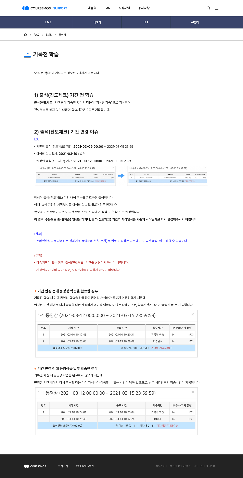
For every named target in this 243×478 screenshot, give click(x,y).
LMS (48, 22)
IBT (146, 22)
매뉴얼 (92, 8)
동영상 (62, 34)
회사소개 (63, 466)
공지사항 (144, 8)
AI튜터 (195, 22)
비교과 (97, 22)
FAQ (107, 8)
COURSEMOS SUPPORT (44, 8)
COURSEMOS (85, 466)
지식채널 (124, 8)
